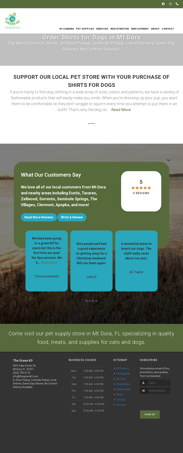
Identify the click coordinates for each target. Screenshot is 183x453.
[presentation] (159, 400)
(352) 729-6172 (21, 372)
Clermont (45, 205)
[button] (87, 301)
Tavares (89, 193)
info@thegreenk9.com (25, 376)
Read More (121, 109)
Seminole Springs (72, 199)
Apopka (62, 205)
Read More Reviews (38, 217)
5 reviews (141, 193)
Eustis (74, 193)
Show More (49, 262)
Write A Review (72, 217)
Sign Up (150, 414)
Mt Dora (99, 187)
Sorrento (47, 199)
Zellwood (29, 199)
